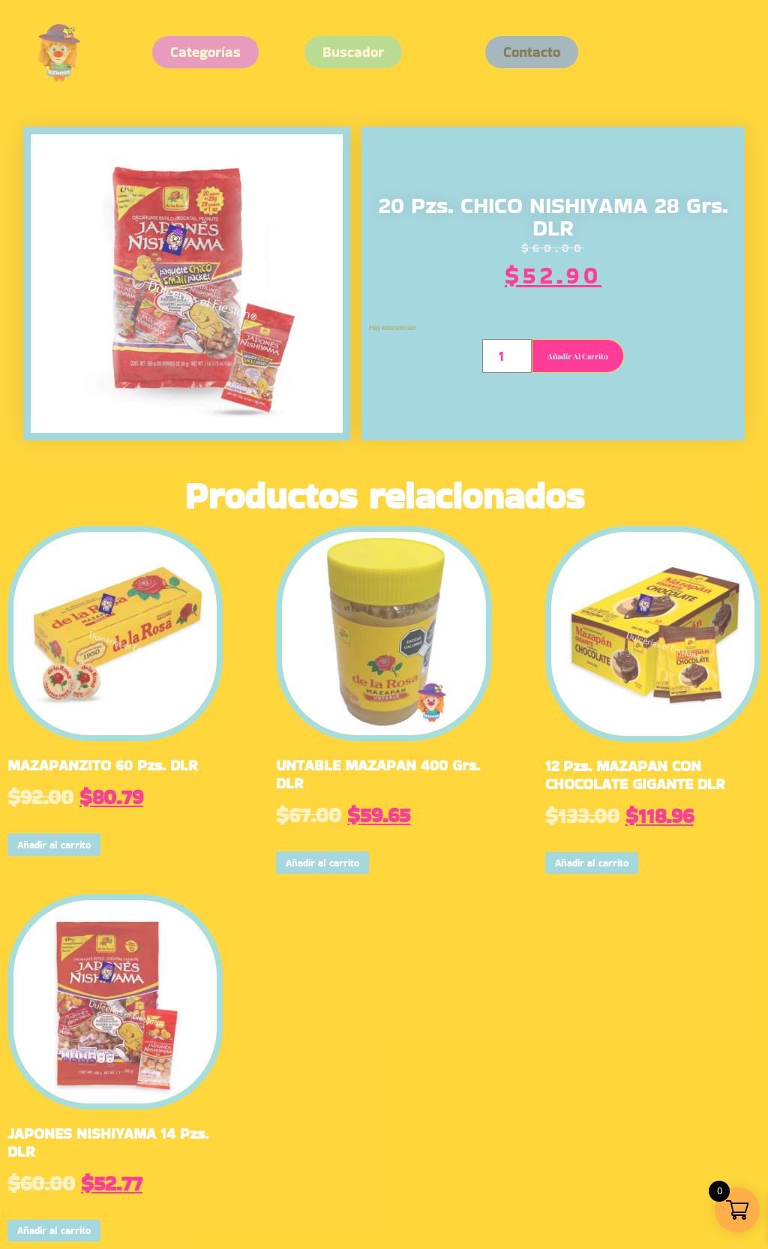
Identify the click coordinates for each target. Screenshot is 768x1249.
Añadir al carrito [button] (54, 845)
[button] (531, 52)
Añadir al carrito (578, 356)
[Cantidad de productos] (506, 356)
